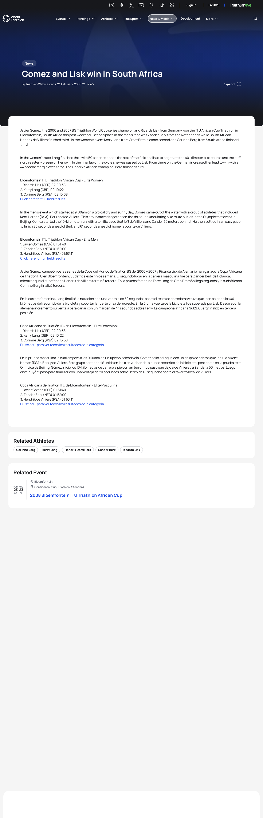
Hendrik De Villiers (78, 450)
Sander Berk (107, 450)
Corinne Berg (25, 450)
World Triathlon (13, 18)
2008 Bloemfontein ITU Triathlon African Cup (76, 495)
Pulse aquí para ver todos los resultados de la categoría (62, 344)
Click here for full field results (42, 199)
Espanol (229, 84)
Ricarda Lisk (131, 450)
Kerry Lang (50, 450)
